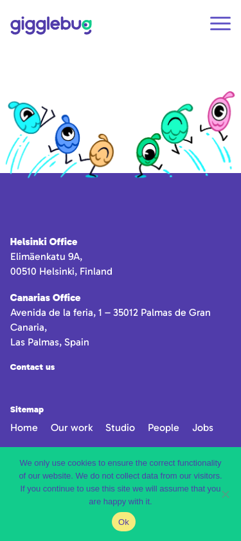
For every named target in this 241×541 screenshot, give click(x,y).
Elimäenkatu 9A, (46, 256)
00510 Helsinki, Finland (61, 271)
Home (24, 427)
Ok (123, 522)
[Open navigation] (220, 26)
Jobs (202, 427)
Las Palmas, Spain (49, 342)
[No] (225, 494)
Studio (120, 427)
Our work (72, 427)
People (163, 427)
